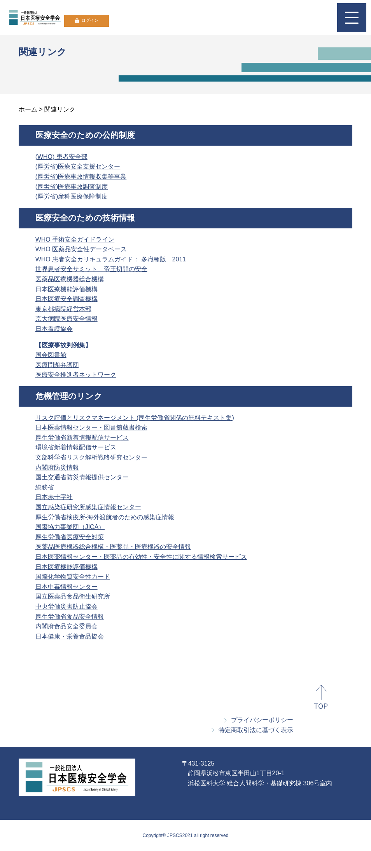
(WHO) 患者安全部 (61, 156)
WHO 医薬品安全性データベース (81, 249)
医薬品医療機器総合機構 (69, 279)
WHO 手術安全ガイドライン (75, 239)
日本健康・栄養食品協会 (69, 636)
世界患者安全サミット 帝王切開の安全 (91, 269)
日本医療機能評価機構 (66, 289)
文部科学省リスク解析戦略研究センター (91, 457)
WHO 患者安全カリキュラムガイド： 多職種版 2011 (110, 259)
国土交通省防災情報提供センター (82, 477)
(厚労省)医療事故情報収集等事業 (81, 176)
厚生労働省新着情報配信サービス (82, 437)
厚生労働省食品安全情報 (69, 616)
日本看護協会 (54, 328)
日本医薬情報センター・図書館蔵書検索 (91, 427)
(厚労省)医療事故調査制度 (71, 186)
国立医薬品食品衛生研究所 (72, 596)
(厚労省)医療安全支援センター (78, 166)
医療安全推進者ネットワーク (75, 374)
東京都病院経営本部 (63, 309)
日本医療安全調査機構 (66, 299)
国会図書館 (50, 355)
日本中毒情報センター (66, 586)
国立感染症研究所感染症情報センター (88, 507)
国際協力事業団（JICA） (70, 527)
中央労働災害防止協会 (66, 606)
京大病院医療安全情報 (66, 318)
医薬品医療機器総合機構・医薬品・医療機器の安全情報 (113, 546)
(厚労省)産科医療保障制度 (71, 196)
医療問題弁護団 (57, 365)
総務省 (44, 487)
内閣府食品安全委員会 (66, 626)
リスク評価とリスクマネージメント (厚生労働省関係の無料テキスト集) (134, 417)
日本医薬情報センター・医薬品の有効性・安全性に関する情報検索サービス (141, 556)
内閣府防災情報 (57, 467)
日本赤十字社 (54, 497)
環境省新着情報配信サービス (75, 447)
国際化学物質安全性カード (72, 576)
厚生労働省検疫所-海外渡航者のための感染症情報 (104, 517)
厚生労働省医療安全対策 (69, 537)
